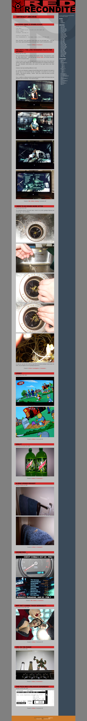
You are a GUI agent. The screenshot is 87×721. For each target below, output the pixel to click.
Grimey (19, 373)
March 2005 (63, 56)
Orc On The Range (23, 647)
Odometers (21, 552)
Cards (62, 21)
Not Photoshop (63, 80)
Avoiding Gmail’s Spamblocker (29, 24)
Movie (62, 79)
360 (29, 201)
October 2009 (63, 34)
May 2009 (62, 40)
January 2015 (63, 33)
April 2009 (63, 42)
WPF (62, 67)
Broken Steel (40, 57)
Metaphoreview (64, 78)
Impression (63, 73)
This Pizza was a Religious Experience (32, 686)
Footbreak (63, 22)
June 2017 (63, 32)
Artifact (33, 44)
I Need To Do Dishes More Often (29, 206)
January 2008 (63, 54)
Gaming (37, 201)
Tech (62, 84)
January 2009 (63, 45)
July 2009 (62, 38)
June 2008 (63, 49)
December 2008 (64, 46)
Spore (63, 71)
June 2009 (63, 39)
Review (62, 81)
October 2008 (63, 48)
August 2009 (63, 37)
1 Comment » (39, 44)
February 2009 (63, 44)
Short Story (63, 83)
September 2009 (64, 36)
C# (62, 63)
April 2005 (63, 55)
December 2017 (64, 30)
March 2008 (63, 51)
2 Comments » (39, 478)
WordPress (51, 717)
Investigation (36, 368)
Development (63, 62)
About (62, 20)
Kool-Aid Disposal (64, 75)
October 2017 (63, 31)
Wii (62, 72)
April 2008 (63, 50)
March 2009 (63, 43)
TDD (62, 65)
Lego (62, 77)
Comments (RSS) (47, 718)
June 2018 (63, 26)
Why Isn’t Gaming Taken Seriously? (31, 605)
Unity (63, 66)
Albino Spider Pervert (26, 483)
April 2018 (63, 27)
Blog (61, 61)
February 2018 (63, 28)
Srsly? (19, 444)
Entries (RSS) (39, 718)
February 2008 (63, 52)
